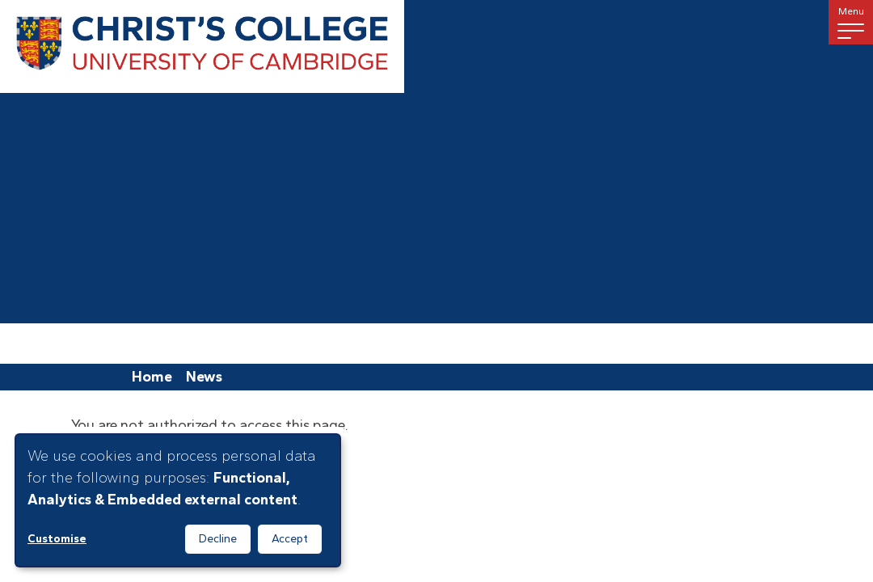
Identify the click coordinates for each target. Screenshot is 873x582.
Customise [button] (56, 539)
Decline (218, 539)
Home (152, 377)
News (204, 377)
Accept (290, 539)
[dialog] (178, 500)
